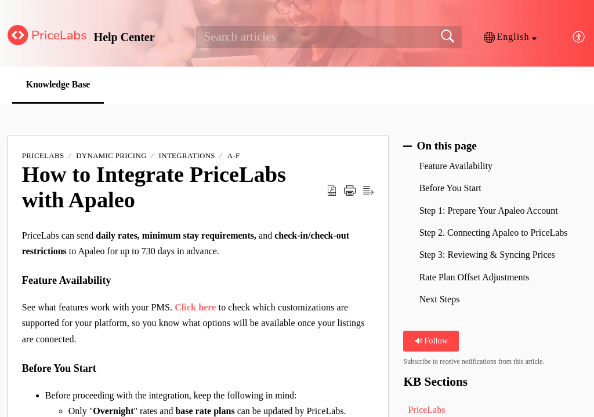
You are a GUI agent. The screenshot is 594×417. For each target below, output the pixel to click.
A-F (233, 156)
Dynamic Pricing (111, 156)
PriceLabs (43, 156)
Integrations (187, 156)
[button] (510, 37)
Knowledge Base (60, 84)
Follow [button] (431, 341)
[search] (328, 37)
